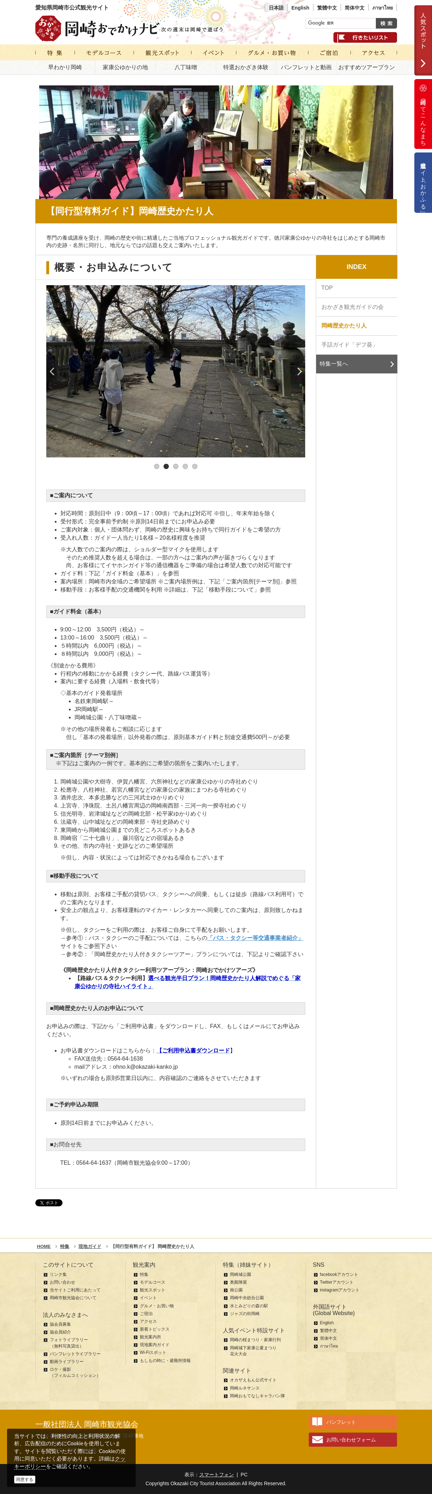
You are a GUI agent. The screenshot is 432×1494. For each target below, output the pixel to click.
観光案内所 (150, 1336)
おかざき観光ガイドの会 (352, 307)
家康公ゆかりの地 (125, 67)
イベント (148, 1297)
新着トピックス (155, 1329)
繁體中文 (327, 8)
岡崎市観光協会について (73, 1297)
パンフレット (341, 1422)
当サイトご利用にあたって (75, 1290)
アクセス (148, 1321)
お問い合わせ (62, 1282)
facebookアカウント (339, 1274)
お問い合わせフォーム (351, 1439)
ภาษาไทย (382, 8)
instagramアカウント (340, 1290)
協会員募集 (60, 1324)
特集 (144, 1274)
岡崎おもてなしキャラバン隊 (257, 1395)
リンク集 (58, 1274)
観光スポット (152, 1290)
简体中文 (355, 8)
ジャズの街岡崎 (245, 1313)
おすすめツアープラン (366, 67)
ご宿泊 (146, 1313)
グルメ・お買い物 (157, 1305)
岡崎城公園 (240, 1274)
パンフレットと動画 (306, 67)
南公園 (236, 1290)
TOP (327, 288)
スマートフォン (216, 1474)
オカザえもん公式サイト (253, 1380)
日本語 (276, 8)
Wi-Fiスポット (153, 1352)
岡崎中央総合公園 (247, 1297)
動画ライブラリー (67, 1361)
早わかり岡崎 (65, 67)
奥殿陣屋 (238, 1282)
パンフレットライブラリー (75, 1353)
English (300, 8)
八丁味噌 (185, 67)
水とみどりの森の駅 (249, 1305)
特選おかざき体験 (245, 67)
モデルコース (152, 1282)
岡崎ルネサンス (245, 1388)
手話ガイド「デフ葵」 (349, 345)
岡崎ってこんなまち (423, 114)
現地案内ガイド (155, 1344)
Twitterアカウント (337, 1282)
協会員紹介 (60, 1332)
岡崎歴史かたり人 (344, 326)
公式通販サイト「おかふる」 (423, 182)
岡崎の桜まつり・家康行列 (255, 1339)
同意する (24, 1479)
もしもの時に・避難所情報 (165, 1360)
